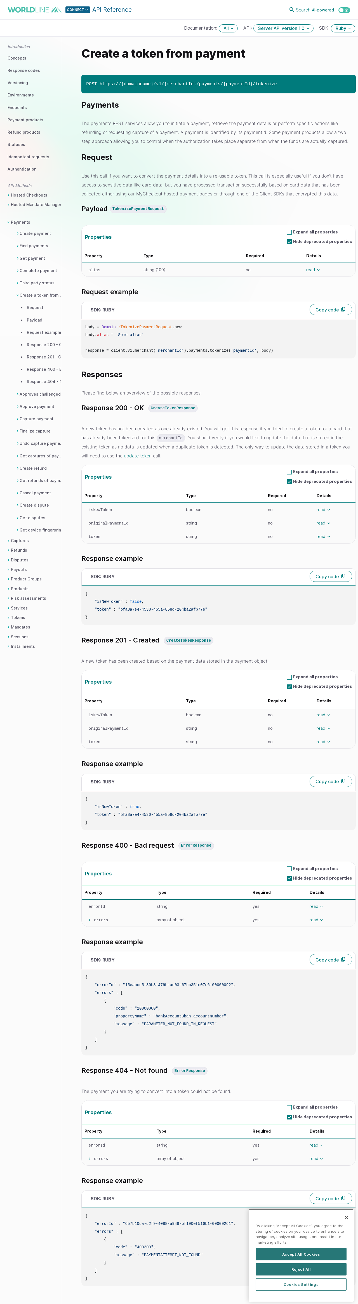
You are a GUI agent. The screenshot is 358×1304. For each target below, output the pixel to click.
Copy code (327, 310)
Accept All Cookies (301, 1277)
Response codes (24, 70)
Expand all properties (315, 232)
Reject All (301, 1292)
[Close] (346, 1240)
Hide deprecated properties (322, 241)
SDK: (325, 28)
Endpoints (17, 107)
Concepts (17, 58)
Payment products (25, 119)
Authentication (22, 169)
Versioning (18, 82)
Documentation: (201, 28)
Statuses (16, 144)
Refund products (24, 132)
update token (138, 455)
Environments (21, 95)
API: (248, 28)
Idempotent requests (28, 156)
